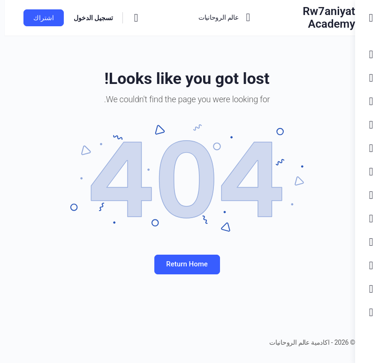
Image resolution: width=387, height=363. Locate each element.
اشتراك (39, 18)
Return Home (177, 264)
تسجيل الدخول (88, 18)
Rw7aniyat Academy (310, 17)
